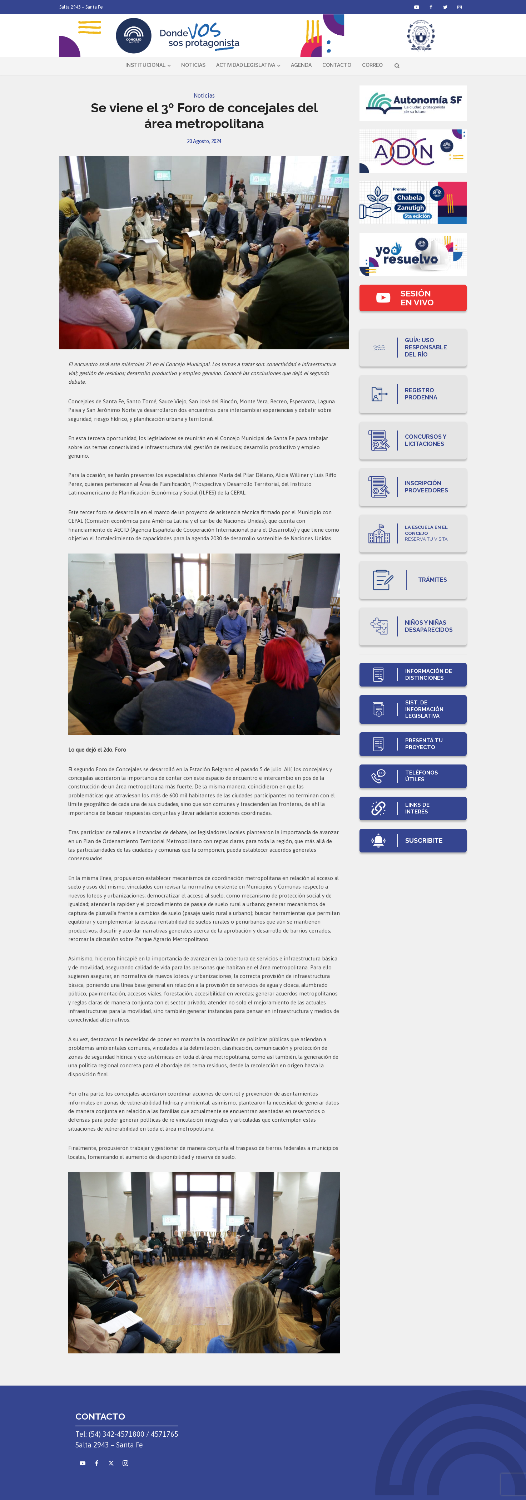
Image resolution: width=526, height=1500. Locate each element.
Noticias (193, 65)
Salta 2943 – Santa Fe (81, 7)
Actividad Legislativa (245, 65)
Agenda (301, 65)
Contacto (336, 65)
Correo (372, 65)
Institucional (145, 65)
